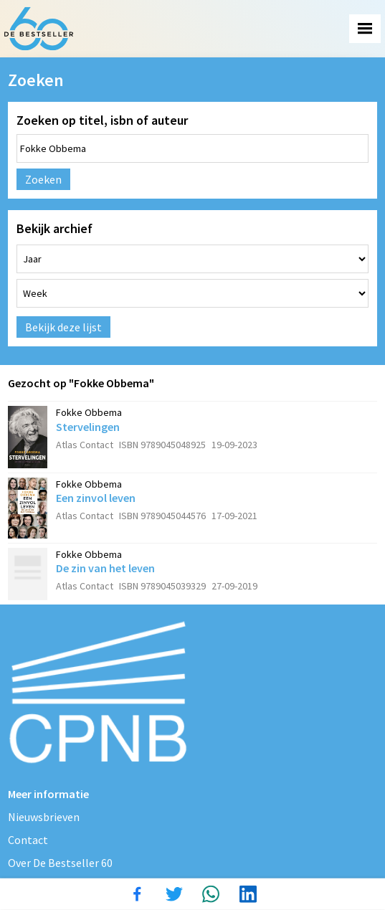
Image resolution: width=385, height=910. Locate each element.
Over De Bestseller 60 (60, 863)
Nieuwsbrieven (44, 817)
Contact (28, 840)
